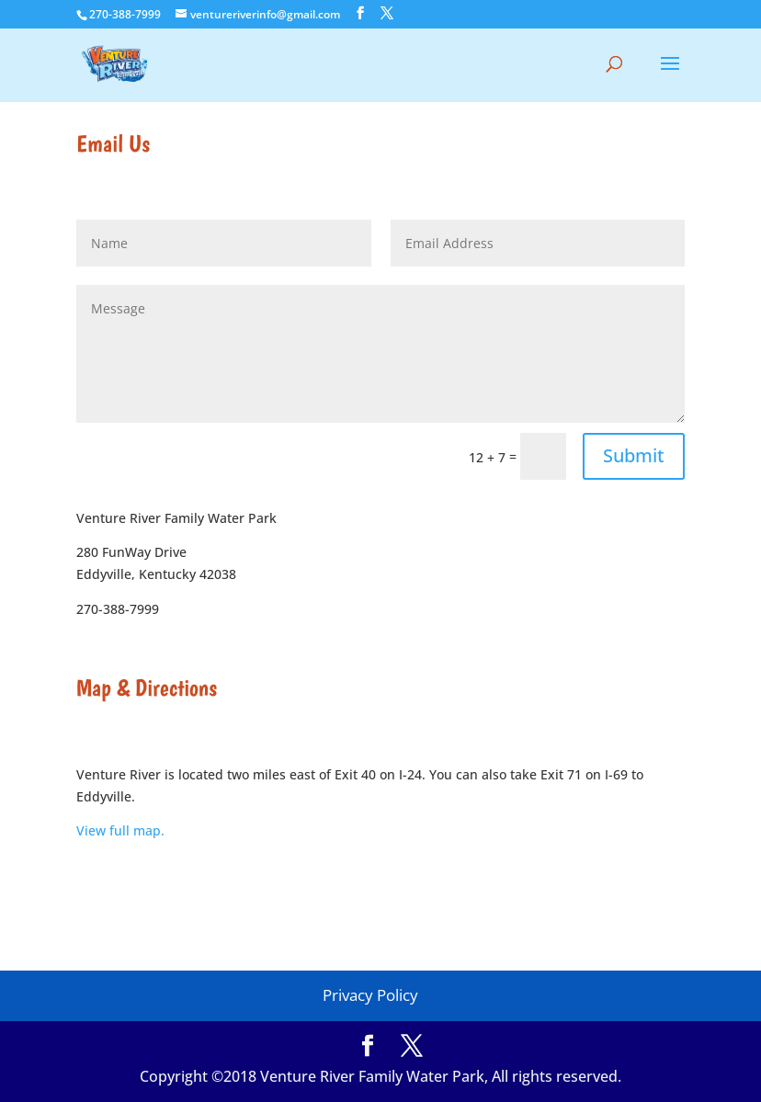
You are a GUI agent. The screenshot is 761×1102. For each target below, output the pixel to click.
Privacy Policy (370, 994)
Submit (633, 455)
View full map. (120, 830)
